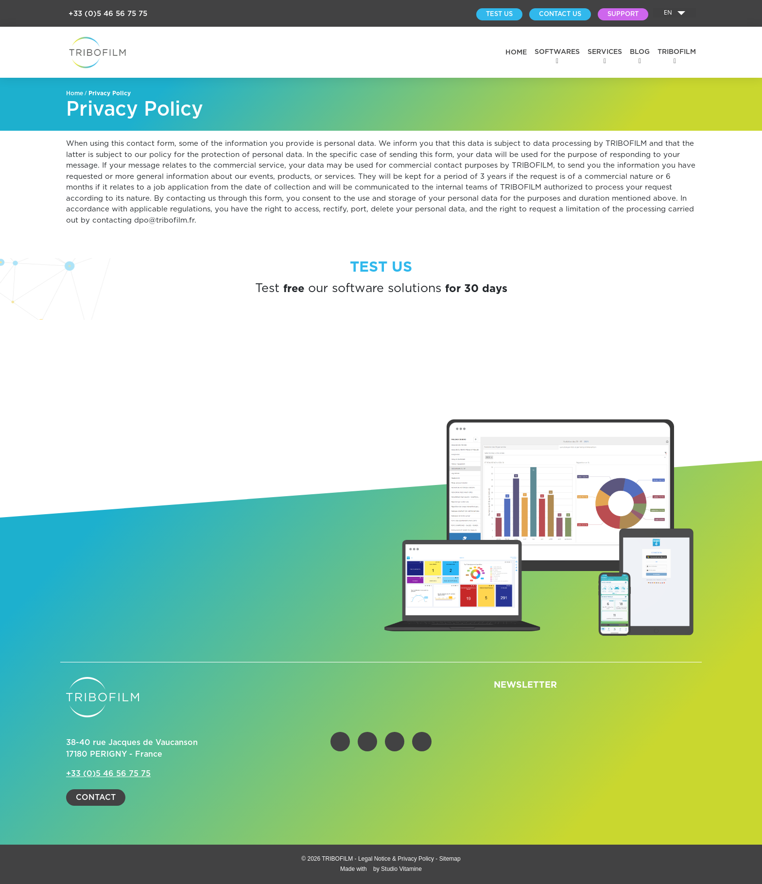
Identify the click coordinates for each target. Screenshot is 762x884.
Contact (96, 797)
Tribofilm (677, 52)
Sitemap (450, 858)
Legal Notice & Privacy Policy (396, 858)
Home (516, 52)
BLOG (640, 52)
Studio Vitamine (401, 869)
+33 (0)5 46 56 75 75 (108, 13)
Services (605, 52)
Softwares (557, 52)
